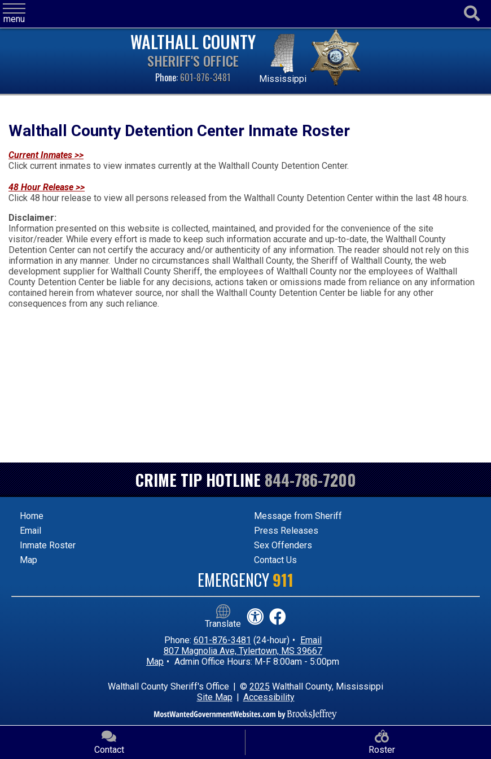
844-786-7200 (310, 479)
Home (31, 516)
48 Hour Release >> (46, 187)
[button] (14, 13)
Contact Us (275, 560)
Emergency (245, 579)
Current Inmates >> (46, 155)
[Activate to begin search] (472, 14)
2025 (259, 686)
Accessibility (269, 697)
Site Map (215, 697)
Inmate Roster (48, 545)
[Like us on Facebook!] (277, 617)
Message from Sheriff (298, 516)
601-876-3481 (205, 77)
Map (28, 560)
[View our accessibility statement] (255, 617)
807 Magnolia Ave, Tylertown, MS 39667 (243, 650)
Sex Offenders (283, 545)
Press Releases (286, 530)
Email (30, 530)
